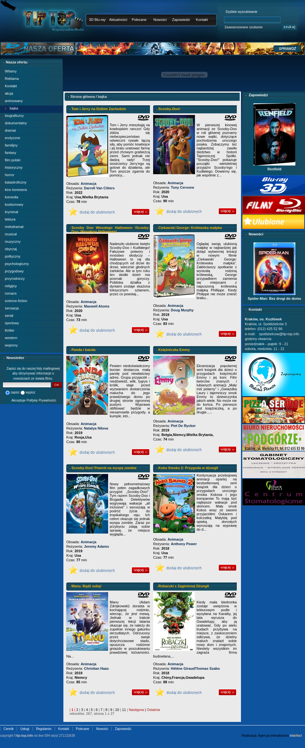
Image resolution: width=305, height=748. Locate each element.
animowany (14, 101)
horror (9, 175)
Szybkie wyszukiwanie (241, 12)
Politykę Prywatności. (41, 400)
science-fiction (16, 301)
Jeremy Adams (96, 546)
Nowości (160, 20)
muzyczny (13, 241)
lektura (10, 219)
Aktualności (118, 20)
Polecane (139, 20)
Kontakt (202, 20)
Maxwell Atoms (96, 306)
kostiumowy (14, 204)
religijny (11, 286)
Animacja (89, 183)
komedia (11, 197)
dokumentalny (16, 123)
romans (11, 293)
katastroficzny (15, 182)
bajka (14, 108)
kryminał (11, 212)
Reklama (12, 78)
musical (11, 234)
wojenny (11, 345)
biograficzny (14, 116)
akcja (9, 93)
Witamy (11, 71)
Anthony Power (184, 544)
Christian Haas (96, 668)
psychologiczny (17, 264)
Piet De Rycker (183, 426)
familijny (11, 145)
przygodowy (14, 271)
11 (124, 710)
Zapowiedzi (181, 20)
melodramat (14, 227)
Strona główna (82, 97)
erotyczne (12, 138)
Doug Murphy (182, 310)
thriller (9, 330)
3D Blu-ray (97, 20)
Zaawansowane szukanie (244, 27)
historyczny (14, 167)
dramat (10, 130)
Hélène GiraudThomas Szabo (195, 668)
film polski (12, 160)
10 (117, 710)
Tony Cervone (182, 187)
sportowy (12, 323)
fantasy (10, 153)
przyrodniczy (15, 278)
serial (9, 315)
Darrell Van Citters (99, 188)
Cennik (9, 729)
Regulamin (43, 729)
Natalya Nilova (96, 428)
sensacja (12, 308)
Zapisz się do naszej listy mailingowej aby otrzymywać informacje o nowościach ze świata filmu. (33, 373)
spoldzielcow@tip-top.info (279, 334)
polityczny (12, 256)
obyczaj (11, 249)
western (11, 338)
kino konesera (16, 190)
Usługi (24, 729)
